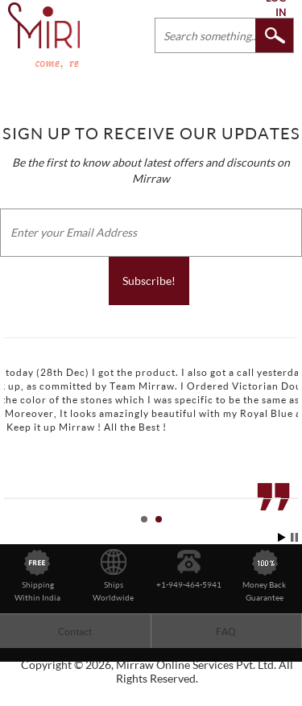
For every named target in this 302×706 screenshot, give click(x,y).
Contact (75, 631)
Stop (294, 537)
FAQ (226, 631)
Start (282, 537)
